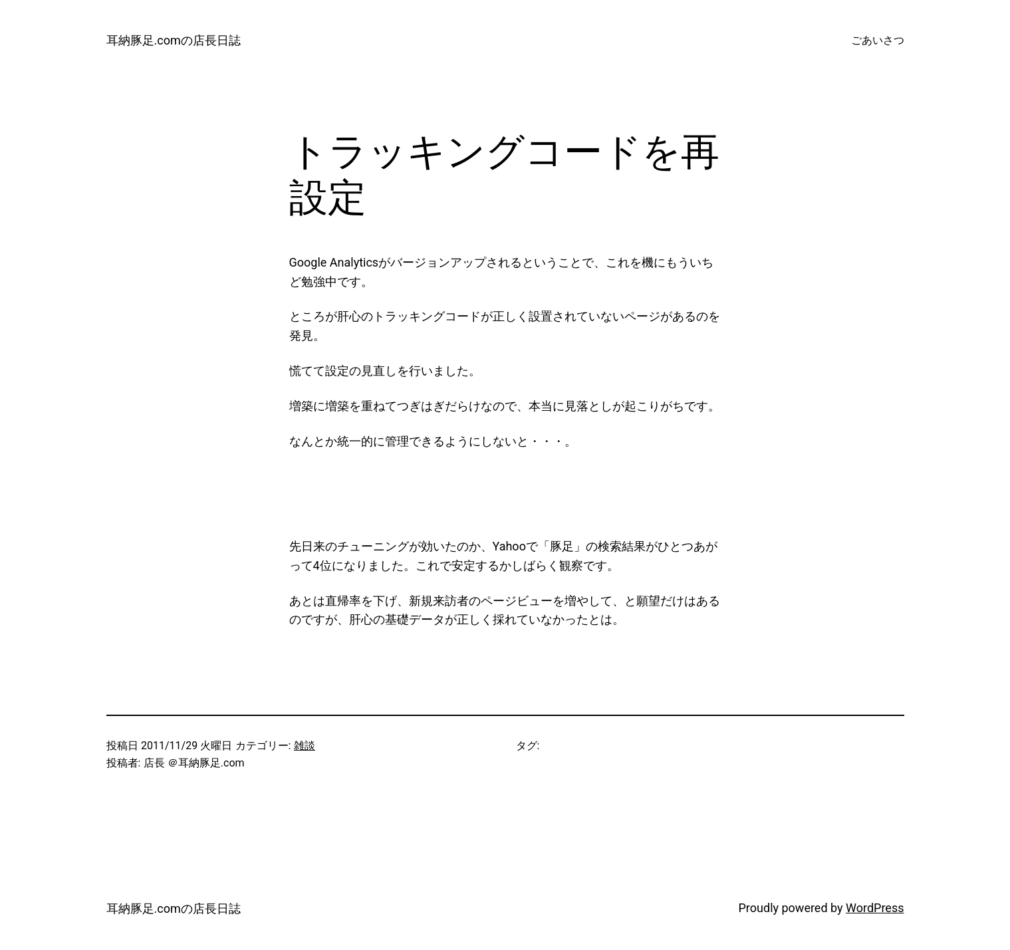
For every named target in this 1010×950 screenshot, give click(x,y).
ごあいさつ (877, 40)
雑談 (304, 745)
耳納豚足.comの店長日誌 (173, 40)
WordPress (875, 908)
